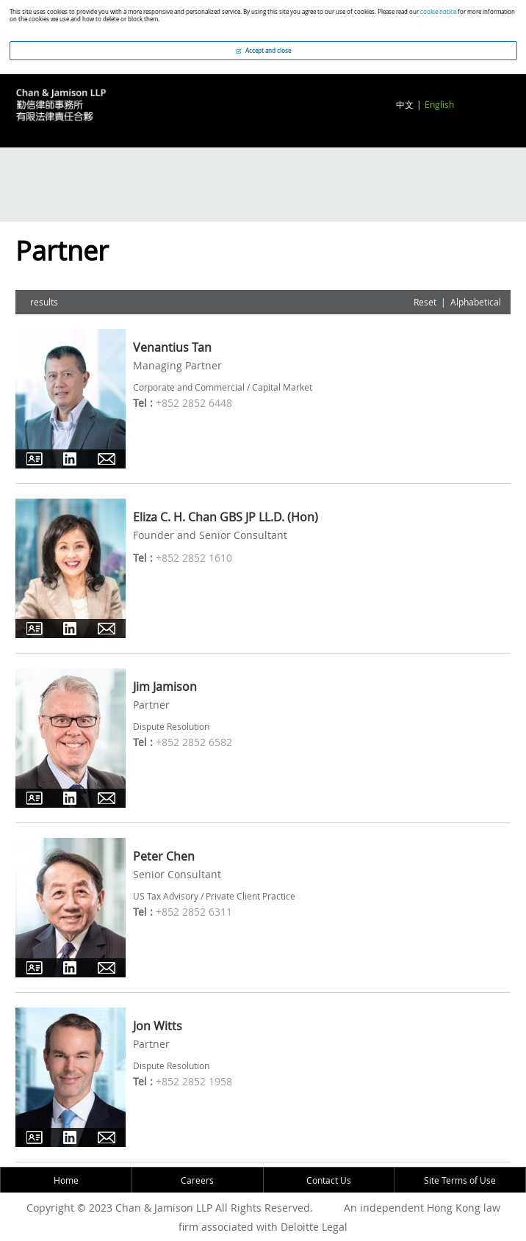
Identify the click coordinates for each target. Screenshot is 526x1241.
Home (66, 1180)
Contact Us (328, 1180)
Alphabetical (475, 302)
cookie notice (438, 11)
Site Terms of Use (460, 1180)
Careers (197, 1180)
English (439, 104)
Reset (425, 302)
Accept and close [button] (263, 50)
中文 (405, 104)
